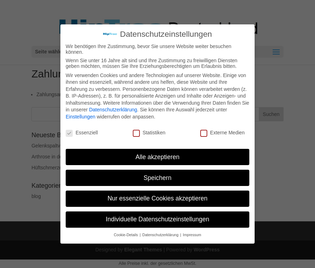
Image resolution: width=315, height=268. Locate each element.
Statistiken (149, 132)
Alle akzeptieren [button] (158, 157)
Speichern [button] (158, 177)
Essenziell (82, 132)
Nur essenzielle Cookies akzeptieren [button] (157, 198)
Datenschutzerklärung (113, 109)
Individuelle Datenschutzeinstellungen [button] (157, 219)
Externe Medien (222, 132)
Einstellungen (80, 117)
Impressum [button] (192, 235)
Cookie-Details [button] (126, 235)
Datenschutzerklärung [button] (160, 235)
